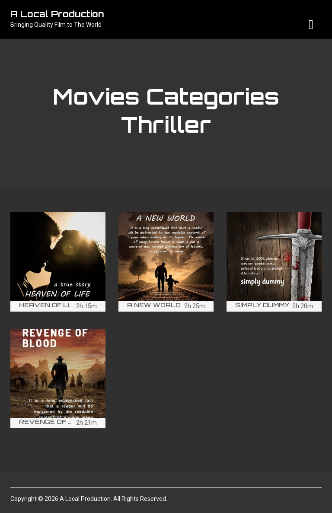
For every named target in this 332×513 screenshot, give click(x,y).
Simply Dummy (262, 305)
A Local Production (57, 14)
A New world (154, 305)
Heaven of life (48, 305)
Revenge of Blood (56, 421)
